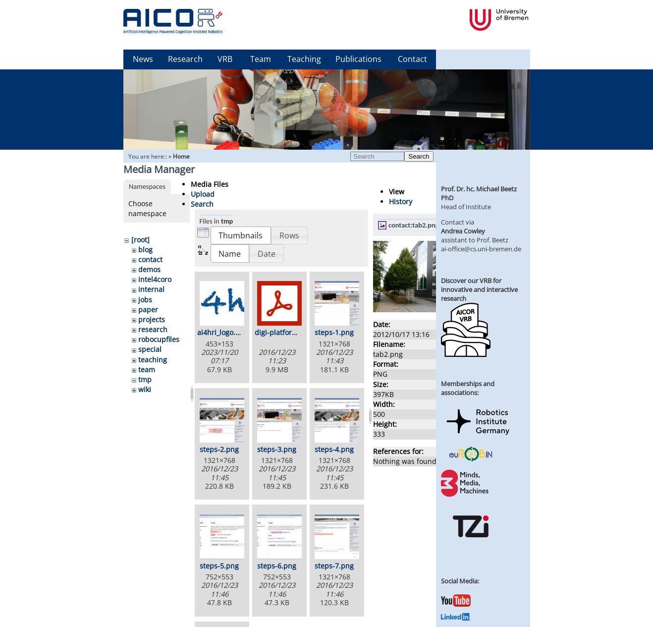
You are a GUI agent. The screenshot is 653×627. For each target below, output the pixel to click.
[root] (140, 239)
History (400, 201)
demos (149, 269)
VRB (225, 59)
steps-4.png (334, 449)
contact (150, 259)
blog (145, 249)
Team (260, 59)
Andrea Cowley (463, 231)
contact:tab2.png (413, 225)
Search (418, 156)
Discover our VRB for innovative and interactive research (479, 289)
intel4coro (154, 279)
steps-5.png (219, 565)
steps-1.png (334, 332)
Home (181, 156)
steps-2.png (219, 449)
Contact (412, 59)
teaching (152, 359)
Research (185, 59)
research (152, 329)
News (143, 59)
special (150, 349)
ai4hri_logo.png (222, 332)
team (146, 369)
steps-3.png (276, 449)
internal (151, 289)
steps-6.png (276, 565)
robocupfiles (158, 339)
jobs (145, 299)
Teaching (304, 59)
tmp (145, 379)
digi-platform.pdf (283, 332)
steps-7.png (334, 565)
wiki (144, 389)
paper (148, 309)
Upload (203, 194)
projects (151, 319)
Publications (358, 59)
